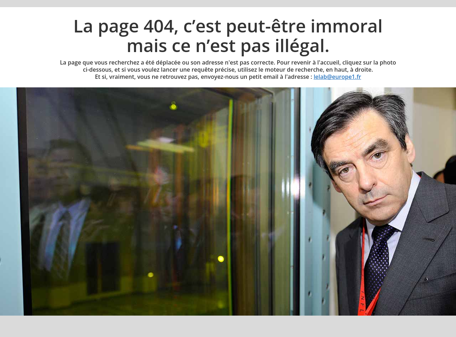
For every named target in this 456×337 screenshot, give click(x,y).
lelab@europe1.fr (337, 77)
